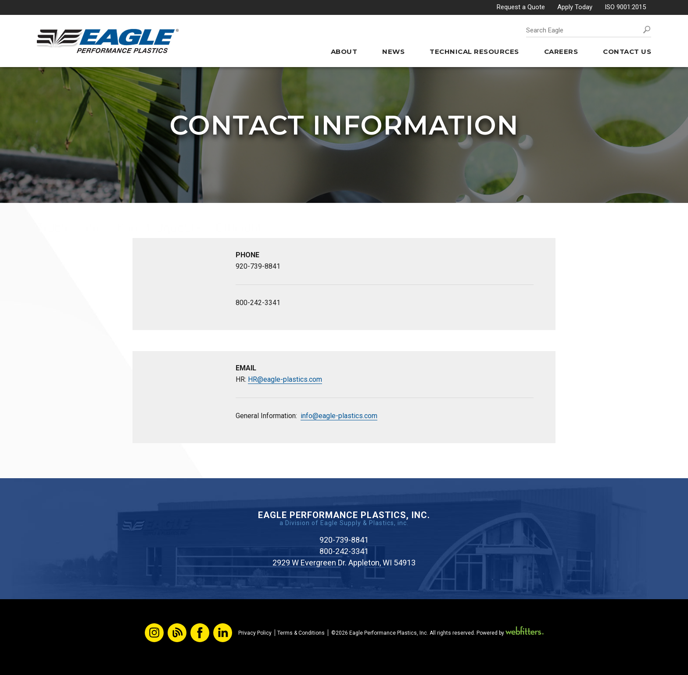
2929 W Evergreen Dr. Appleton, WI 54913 (344, 562)
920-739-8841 (258, 266)
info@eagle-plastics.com (339, 416)
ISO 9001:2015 (625, 7)
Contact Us (627, 51)
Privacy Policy (255, 633)
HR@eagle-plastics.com (285, 379)
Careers (561, 51)
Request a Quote (521, 7)
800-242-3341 (258, 302)
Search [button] (646, 29)
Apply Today (574, 7)
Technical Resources (474, 51)
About (344, 51)
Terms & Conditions (301, 633)
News (393, 51)
